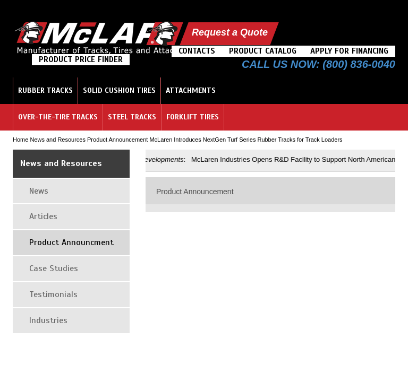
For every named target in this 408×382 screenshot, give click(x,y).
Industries (48, 320)
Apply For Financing (349, 51)
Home (20, 139)
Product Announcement (117, 139)
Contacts (196, 51)
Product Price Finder (81, 59)
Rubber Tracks (45, 90)
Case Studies (53, 268)
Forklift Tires (192, 116)
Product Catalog (262, 51)
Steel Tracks (132, 116)
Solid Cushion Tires (119, 90)
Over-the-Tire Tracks (58, 116)
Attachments (191, 90)
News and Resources (58, 139)
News (38, 191)
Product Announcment (71, 242)
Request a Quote (230, 32)
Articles (43, 216)
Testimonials (53, 294)
